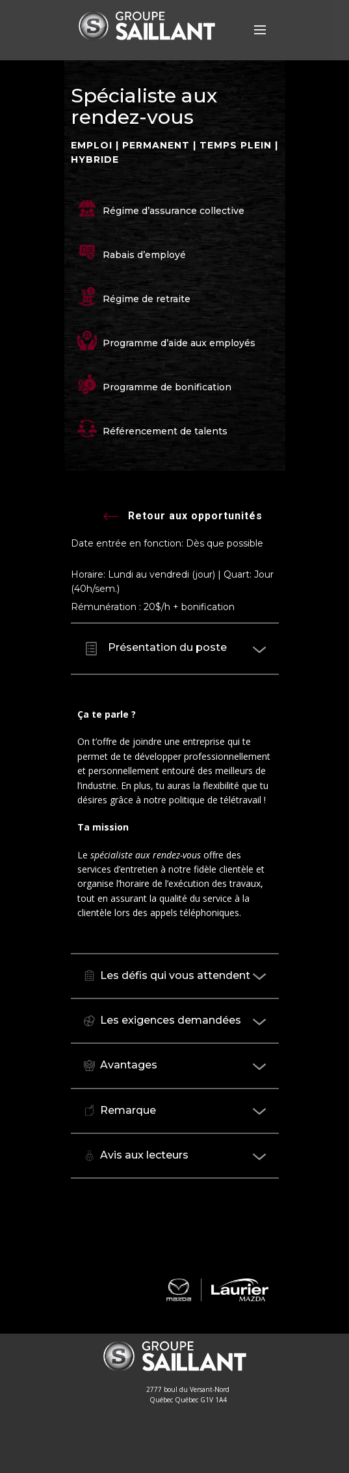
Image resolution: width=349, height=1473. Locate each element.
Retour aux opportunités (183, 517)
